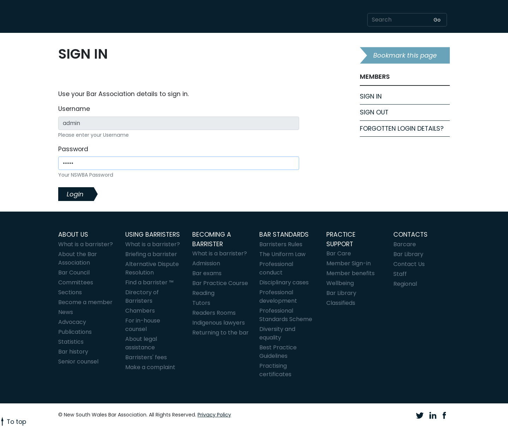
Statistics (71, 342)
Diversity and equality (277, 333)
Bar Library (341, 293)
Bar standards (284, 234)
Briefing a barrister (151, 254)
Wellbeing (340, 283)
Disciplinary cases (284, 282)
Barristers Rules (280, 244)
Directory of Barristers (142, 296)
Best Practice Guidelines (278, 351)
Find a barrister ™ (149, 282)
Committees (75, 282)
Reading (203, 293)
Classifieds (340, 303)
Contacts (410, 234)
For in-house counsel (142, 324)
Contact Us (409, 264)
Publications (75, 332)
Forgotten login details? (401, 128)
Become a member (85, 302)
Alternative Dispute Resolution (152, 268)
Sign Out (374, 112)
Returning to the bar (220, 333)
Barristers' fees (146, 357)
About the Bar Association (77, 258)
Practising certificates (275, 370)
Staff (400, 274)
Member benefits (350, 273)
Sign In (371, 96)
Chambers (140, 311)
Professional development (278, 296)
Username (74, 109)
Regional (405, 284)
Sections (70, 292)
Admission (206, 263)
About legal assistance (141, 343)
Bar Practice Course (220, 283)
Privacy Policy (214, 414)
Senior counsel (78, 361)
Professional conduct (276, 268)
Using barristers (152, 234)
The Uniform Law (282, 254)
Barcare (404, 244)
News (65, 312)
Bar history (73, 352)
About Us (73, 234)
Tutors (201, 303)
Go (437, 19)
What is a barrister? (85, 244)
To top (13, 422)
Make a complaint (150, 367)
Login (75, 194)
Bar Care (338, 253)
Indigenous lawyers (218, 323)
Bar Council (74, 272)
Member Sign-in (348, 263)
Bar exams (207, 273)
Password (73, 149)
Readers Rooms (214, 313)
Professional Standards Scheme (285, 315)
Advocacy (72, 322)
